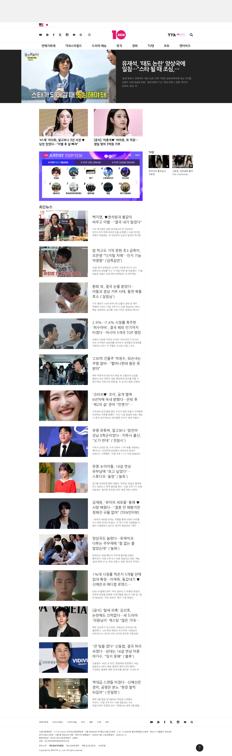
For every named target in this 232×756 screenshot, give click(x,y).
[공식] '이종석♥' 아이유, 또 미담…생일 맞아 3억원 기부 (116, 142)
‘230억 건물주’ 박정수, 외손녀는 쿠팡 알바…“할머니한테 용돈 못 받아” (116, 363)
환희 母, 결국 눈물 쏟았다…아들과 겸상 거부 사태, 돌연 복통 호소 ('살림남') (117, 291)
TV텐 (151, 45)
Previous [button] (45, 182)
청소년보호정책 (72, 746)
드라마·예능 (99, 45)
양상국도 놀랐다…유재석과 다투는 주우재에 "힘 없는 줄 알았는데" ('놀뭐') (113, 543)
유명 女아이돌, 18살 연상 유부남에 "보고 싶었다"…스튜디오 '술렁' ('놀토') (111, 471)
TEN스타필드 (73, 45)
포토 (167, 45)
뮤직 (119, 45)
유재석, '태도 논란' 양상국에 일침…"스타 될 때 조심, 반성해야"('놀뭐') (153, 69)
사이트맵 (101, 746)
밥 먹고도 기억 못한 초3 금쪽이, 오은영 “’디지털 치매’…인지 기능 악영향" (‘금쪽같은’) (116, 255)
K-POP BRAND (58, 162)
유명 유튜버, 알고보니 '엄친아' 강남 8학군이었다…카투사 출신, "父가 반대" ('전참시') (116, 435)
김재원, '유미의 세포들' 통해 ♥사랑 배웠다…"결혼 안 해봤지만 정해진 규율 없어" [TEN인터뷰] (116, 507)
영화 (135, 45)
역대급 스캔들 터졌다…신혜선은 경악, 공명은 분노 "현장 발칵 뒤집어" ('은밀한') (116, 687)
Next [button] (137, 182)
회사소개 (42, 746)
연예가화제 (48, 45)
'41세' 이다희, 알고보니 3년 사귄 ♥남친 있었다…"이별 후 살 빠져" (62, 142)
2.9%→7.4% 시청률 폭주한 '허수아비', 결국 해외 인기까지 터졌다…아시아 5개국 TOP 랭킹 (116, 327)
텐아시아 (54, 750)
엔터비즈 (185, 45)
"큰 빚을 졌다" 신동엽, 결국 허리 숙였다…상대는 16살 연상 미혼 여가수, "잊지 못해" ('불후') (116, 651)
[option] (91, 182)
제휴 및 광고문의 (88, 746)
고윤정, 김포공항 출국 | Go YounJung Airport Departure (182, 174)
